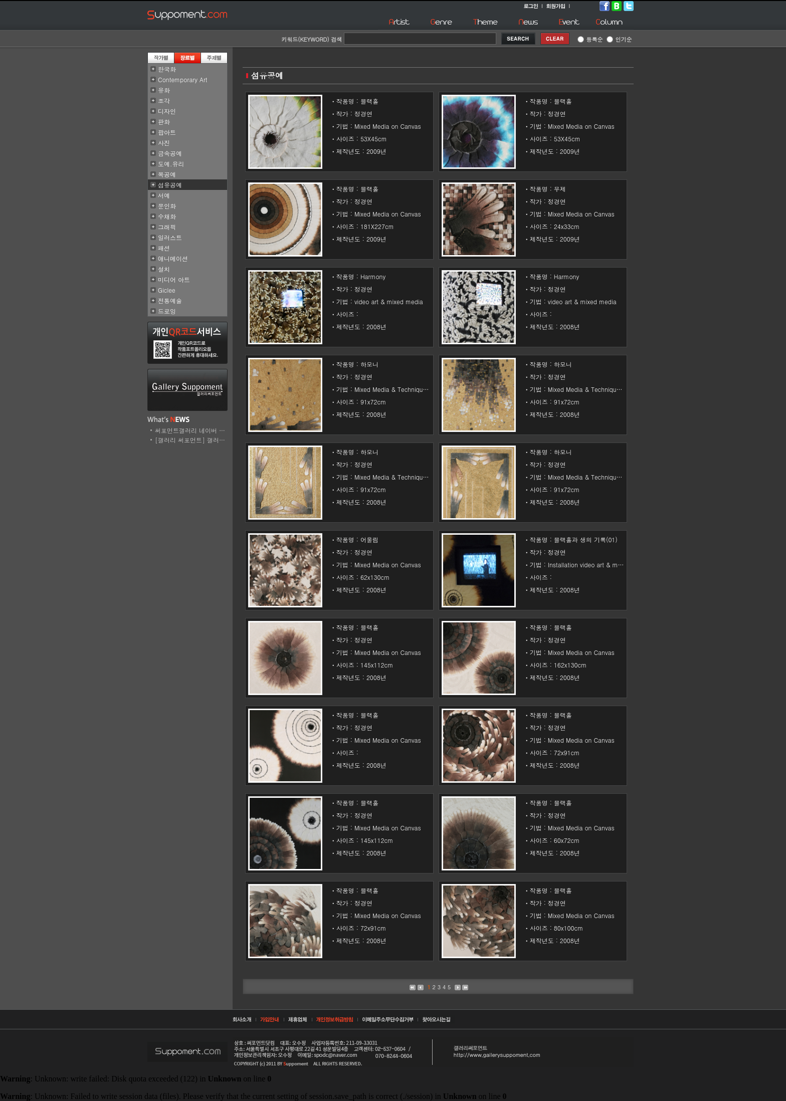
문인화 (167, 205)
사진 (164, 142)
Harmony (372, 276)
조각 (164, 100)
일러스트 (170, 237)
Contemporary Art (183, 79)
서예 (164, 195)
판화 (164, 121)
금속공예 (170, 153)
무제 (560, 188)
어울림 (369, 539)
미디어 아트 (174, 279)
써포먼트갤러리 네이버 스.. (192, 430)
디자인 (167, 111)
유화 (164, 90)
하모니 (369, 364)
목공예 (167, 174)
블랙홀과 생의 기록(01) (586, 539)
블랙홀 (369, 101)
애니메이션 (173, 258)
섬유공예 (170, 184)
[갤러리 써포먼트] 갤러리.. (192, 439)
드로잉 (167, 311)
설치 (164, 269)
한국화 (167, 69)
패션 (164, 248)
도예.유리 (171, 163)
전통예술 (170, 300)
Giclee (166, 290)
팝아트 (167, 132)
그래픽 (167, 227)
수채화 (167, 216)
